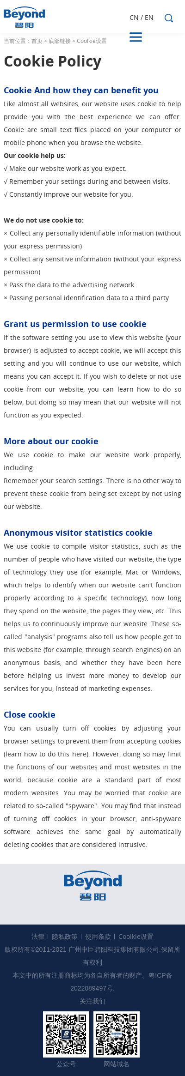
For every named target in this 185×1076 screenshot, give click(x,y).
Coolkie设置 (136, 936)
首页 (37, 41)
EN (149, 17)
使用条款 (98, 936)
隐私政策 (65, 936)
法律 (37, 936)
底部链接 (60, 41)
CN (134, 17)
